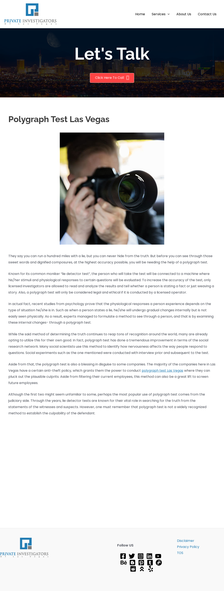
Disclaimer (184, 540)
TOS (179, 553)
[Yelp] (151, 569)
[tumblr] (150, 562)
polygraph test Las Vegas (162, 370)
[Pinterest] (141, 562)
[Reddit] (133, 569)
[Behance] (124, 562)
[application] (167, 14)
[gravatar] (159, 562)
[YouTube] (158, 556)
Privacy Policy (187, 547)
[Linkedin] (149, 556)
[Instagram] (140, 556)
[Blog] (132, 562)
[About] (142, 569)
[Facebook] (123, 556)
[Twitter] (132, 556)
